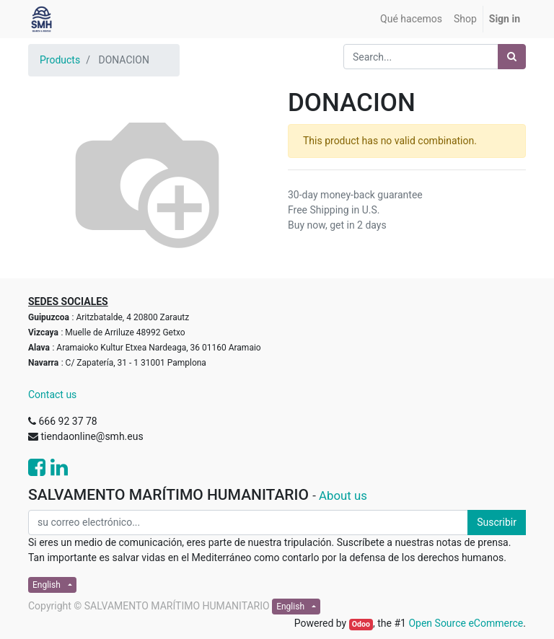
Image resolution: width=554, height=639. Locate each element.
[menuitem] (411, 19)
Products (60, 60)
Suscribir (496, 522)
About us (343, 495)
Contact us (52, 394)
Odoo (361, 624)
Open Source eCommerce (465, 623)
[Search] (512, 56)
